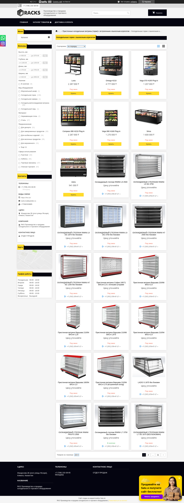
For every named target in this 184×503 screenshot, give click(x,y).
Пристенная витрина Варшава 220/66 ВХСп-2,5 (148, 284)
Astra (73, 182)
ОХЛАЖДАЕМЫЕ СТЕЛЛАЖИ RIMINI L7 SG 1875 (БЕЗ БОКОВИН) (148, 433)
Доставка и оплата (64, 22)
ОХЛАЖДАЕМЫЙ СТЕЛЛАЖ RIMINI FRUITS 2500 (73, 433)
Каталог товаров (41, 22)
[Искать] (128, 13)
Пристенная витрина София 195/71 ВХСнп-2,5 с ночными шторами (111, 284)
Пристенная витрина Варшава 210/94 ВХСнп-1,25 (73, 333)
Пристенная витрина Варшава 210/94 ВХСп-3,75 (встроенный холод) (111, 383)
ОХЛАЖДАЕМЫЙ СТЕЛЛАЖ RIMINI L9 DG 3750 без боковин (111, 234)
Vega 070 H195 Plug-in (149, 81)
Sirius (149, 131)
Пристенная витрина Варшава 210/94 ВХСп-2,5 (148, 333)
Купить (73, 93)
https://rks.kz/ (26, 198)
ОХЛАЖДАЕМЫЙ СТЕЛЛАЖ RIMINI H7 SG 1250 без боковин (73, 284)
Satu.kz (102, 498)
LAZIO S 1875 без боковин (149, 382)
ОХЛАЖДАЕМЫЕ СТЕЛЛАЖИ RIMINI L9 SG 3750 (148, 183)
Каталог (24, 37)
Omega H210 (111, 81)
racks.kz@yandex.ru (28, 201)
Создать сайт (57, 2)
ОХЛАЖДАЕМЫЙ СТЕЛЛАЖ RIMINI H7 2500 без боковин (149, 234)
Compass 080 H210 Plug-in (73, 131)
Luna (74, 81)
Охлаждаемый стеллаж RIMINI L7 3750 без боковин (111, 433)
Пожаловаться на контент (118, 500)
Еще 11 (24, 147)
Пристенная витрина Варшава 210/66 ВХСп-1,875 (111, 333)
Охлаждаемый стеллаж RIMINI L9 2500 (111, 182)
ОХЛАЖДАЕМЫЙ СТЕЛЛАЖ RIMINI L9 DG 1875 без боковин (73, 234)
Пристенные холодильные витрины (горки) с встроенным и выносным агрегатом (96, 31)
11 (158, 455)
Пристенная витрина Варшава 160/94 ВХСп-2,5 (73, 383)
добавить (133, 2)
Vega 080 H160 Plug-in (111, 131)
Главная (24, 22)
